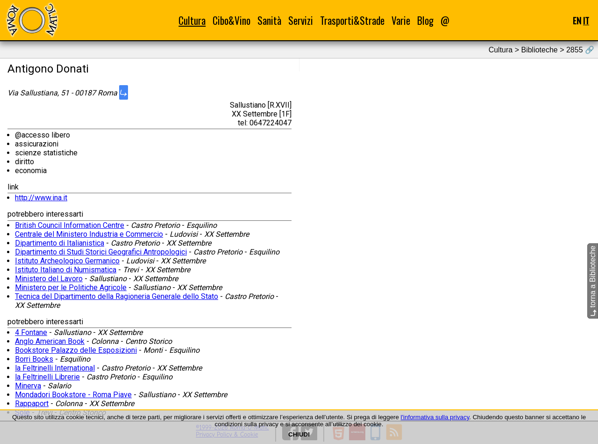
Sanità (269, 20)
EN (577, 20)
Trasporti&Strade (352, 20)
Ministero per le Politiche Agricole (71, 287)
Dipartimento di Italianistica (59, 243)
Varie (401, 20)
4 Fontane (31, 332)
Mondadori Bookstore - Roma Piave (73, 394)
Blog (425, 20)
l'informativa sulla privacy (435, 417)
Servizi (300, 20)
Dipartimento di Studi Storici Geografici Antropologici (101, 251)
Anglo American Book (50, 341)
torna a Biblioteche (593, 281)
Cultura (192, 20)
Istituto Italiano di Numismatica (65, 269)
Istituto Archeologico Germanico (67, 260)
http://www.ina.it (41, 197)
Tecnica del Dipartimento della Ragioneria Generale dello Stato (116, 296)
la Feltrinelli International (55, 368)
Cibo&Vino (231, 20)
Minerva (28, 385)
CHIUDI (299, 434)
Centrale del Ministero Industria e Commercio (89, 234)
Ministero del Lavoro (49, 278)
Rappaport (32, 403)
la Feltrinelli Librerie (47, 376)
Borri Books (34, 359)
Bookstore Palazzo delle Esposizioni (76, 350)
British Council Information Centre (69, 225)
